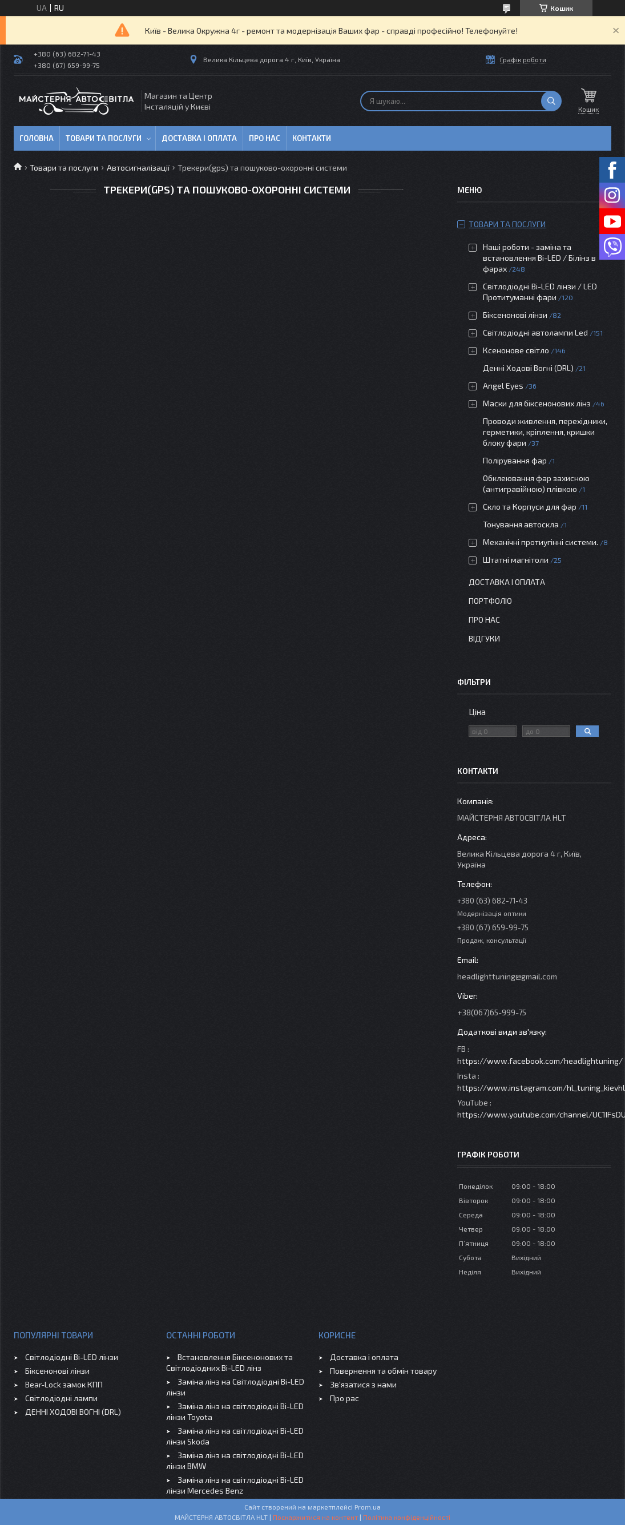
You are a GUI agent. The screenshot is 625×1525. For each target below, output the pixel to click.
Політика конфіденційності (406, 1517)
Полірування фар (515, 460)
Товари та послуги (104, 138)
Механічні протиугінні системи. (540, 542)
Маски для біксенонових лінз (537, 403)
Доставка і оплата (199, 138)
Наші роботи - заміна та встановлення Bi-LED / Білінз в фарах (539, 257)
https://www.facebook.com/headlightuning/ (540, 1061)
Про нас (264, 138)
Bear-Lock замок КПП (64, 1384)
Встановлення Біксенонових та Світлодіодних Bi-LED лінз (229, 1362)
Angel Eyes (503, 385)
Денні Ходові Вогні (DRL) (528, 368)
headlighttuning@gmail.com (507, 976)
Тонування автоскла (521, 524)
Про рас (344, 1398)
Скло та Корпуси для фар (529, 506)
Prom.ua (367, 1507)
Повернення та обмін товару (383, 1370)
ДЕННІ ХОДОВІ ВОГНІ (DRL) (73, 1412)
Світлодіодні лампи (61, 1398)
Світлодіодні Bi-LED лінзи (71, 1357)
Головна (36, 138)
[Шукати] (551, 101)
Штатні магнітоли (516, 559)
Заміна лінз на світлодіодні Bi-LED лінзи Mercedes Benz (235, 1485)
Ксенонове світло (516, 350)
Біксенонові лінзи (515, 315)
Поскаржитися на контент (315, 1517)
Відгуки (484, 638)
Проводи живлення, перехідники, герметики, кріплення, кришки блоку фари (545, 431)
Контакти (311, 138)
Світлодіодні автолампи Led (535, 332)
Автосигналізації (138, 167)
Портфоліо (490, 601)
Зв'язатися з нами (363, 1384)
